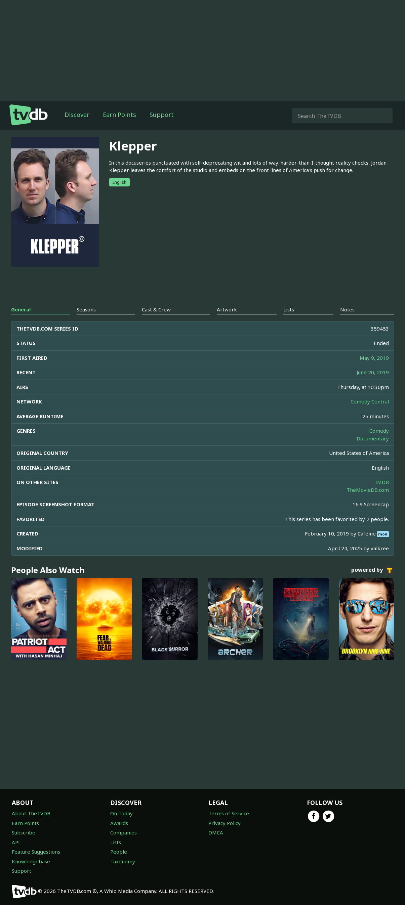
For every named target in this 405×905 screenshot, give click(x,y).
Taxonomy (122, 861)
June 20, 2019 (373, 372)
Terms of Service (228, 813)
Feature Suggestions (36, 851)
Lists (115, 842)
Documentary (373, 438)
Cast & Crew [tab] (156, 309)
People (118, 851)
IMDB (382, 482)
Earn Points (119, 115)
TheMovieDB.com (368, 489)
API (16, 842)
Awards (119, 823)
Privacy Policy (224, 823)
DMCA (215, 832)
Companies (123, 832)
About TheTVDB (31, 813)
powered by (372, 570)
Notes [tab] (347, 309)
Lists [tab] (288, 309)
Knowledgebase (31, 861)
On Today (121, 813)
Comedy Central (370, 401)
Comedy (379, 430)
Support (162, 115)
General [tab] (21, 309)
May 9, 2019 (374, 357)
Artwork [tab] (227, 309)
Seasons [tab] (86, 309)
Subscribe (23, 832)
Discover (77, 115)
